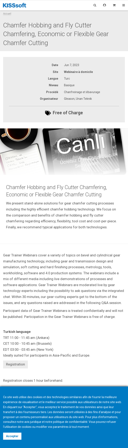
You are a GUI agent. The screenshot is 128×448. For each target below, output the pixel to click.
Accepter (12, 436)
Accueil (7, 13)
